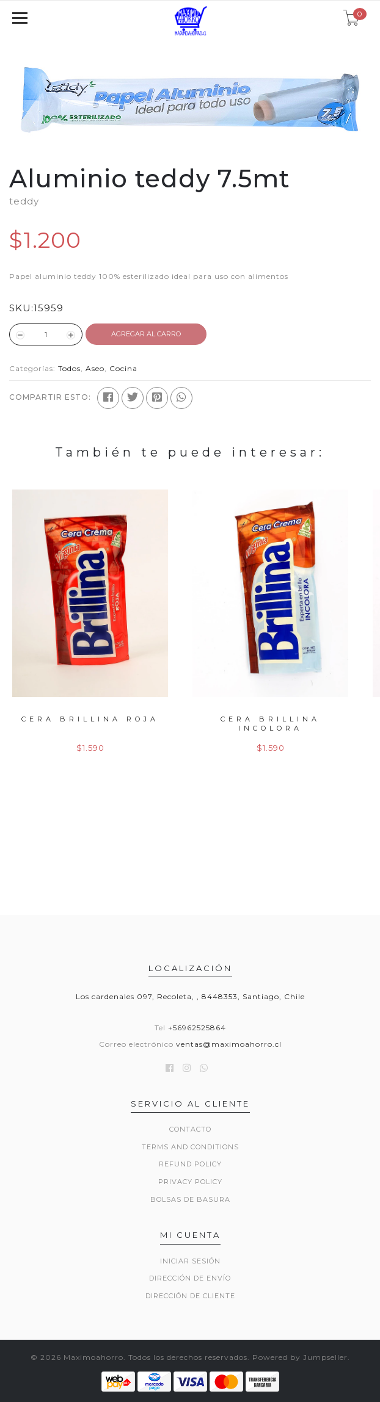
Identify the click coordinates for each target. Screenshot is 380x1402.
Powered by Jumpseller (300, 1357)
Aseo (95, 368)
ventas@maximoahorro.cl (229, 1044)
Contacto (190, 1129)
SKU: (21, 308)
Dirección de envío (190, 1278)
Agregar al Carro (146, 334)
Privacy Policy (190, 1181)
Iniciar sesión (190, 1261)
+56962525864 (197, 1027)
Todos (69, 368)
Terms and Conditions (190, 1147)
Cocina (123, 368)
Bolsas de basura (190, 1199)
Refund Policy (190, 1164)
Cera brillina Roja (90, 719)
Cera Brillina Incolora (270, 723)
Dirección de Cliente (190, 1296)
